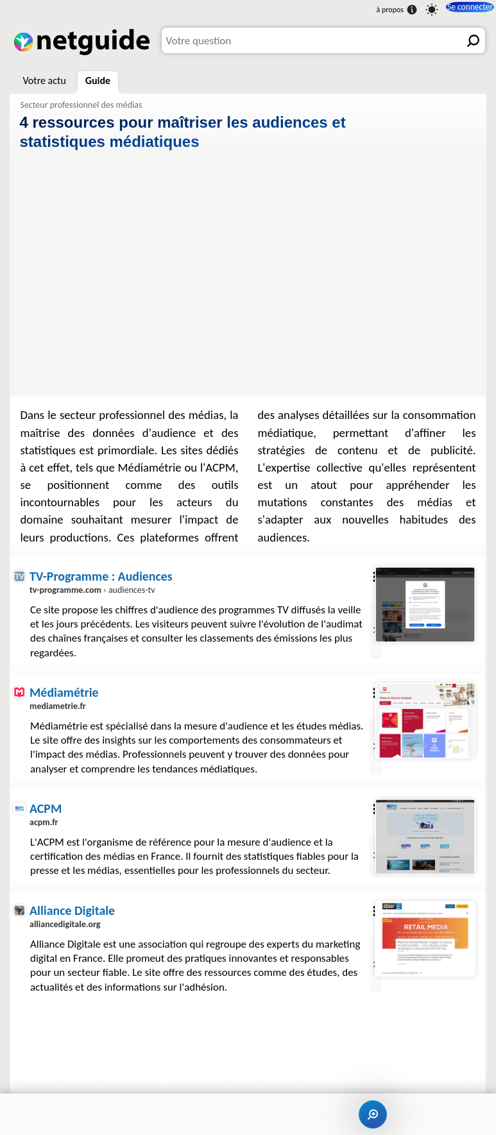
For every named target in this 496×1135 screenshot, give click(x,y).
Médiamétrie (65, 692)
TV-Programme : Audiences (102, 575)
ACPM (46, 824)
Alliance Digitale (73, 940)
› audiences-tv (93, 589)
